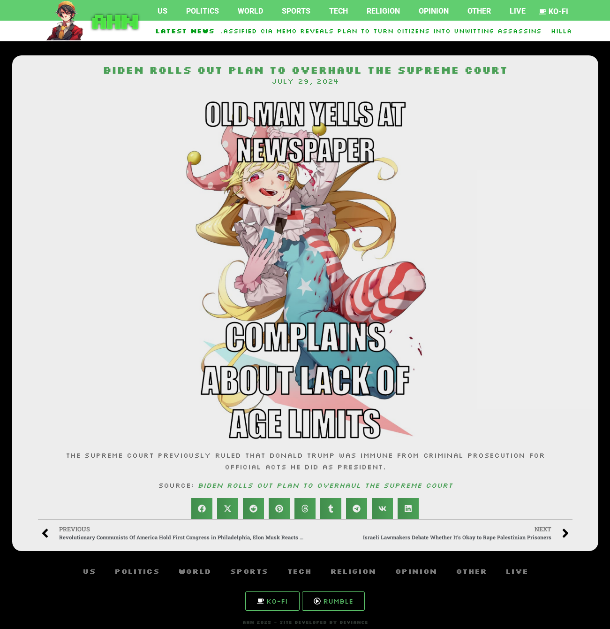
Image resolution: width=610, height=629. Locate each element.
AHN (113, 21)
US (162, 11)
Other (479, 11)
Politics (202, 11)
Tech (338, 11)
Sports (296, 11)
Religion (383, 11)
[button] (201, 508)
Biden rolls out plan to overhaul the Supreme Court (324, 485)
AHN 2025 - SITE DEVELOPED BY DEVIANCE (305, 622)
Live (518, 11)
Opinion (434, 11)
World (250, 11)
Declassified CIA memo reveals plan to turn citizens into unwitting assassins (375, 31)
